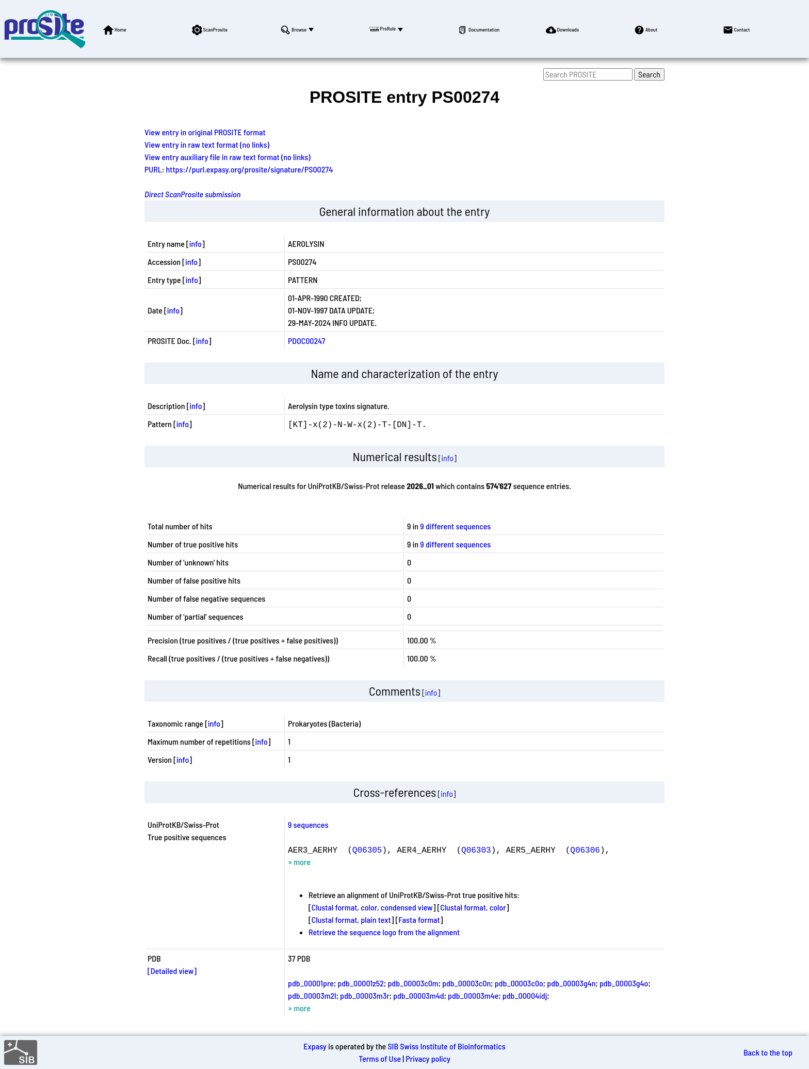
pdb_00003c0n (466, 983)
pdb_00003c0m (412, 983)
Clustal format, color (473, 907)
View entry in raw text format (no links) (206, 144)
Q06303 (476, 849)
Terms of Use (380, 1058)
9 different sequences (455, 526)
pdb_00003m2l (312, 995)
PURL (153, 169)
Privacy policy (428, 1058)
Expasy (314, 1046)
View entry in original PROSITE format (205, 132)
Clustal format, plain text (351, 919)
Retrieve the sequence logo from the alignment (384, 932)
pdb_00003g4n (571, 983)
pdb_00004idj (525, 995)
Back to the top (767, 1052)
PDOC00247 (306, 340)
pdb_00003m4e (473, 995)
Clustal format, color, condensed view (372, 907)
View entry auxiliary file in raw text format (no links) (227, 157)
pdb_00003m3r (365, 995)
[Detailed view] (172, 971)
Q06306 (585, 849)
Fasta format (419, 919)
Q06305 (367, 849)
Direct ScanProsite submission (192, 194)
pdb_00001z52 (360, 983)
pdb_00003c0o (519, 983)
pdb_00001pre (311, 983)
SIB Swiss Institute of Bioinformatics (446, 1046)
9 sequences (308, 824)
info (195, 243)
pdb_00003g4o (624, 983)
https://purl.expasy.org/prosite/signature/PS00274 (249, 169)
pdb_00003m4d (418, 995)
